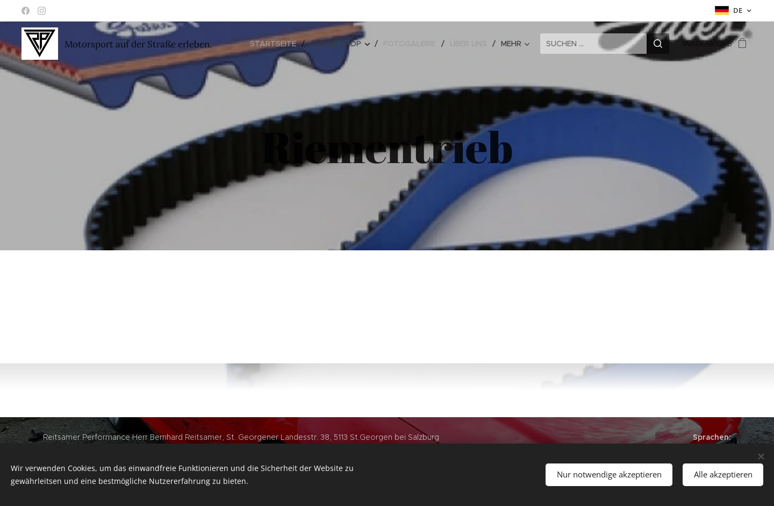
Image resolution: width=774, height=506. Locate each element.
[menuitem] (276, 43)
